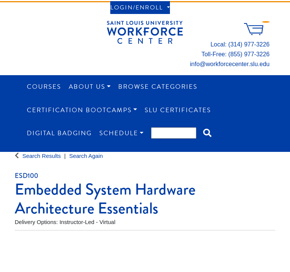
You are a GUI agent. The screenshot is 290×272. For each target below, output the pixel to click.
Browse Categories (157, 86)
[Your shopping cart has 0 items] (257, 33)
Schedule (118, 133)
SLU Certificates (178, 110)
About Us (87, 86)
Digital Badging (59, 133)
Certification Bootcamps (79, 110)
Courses (44, 86)
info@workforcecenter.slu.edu (230, 64)
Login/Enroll (137, 7)
